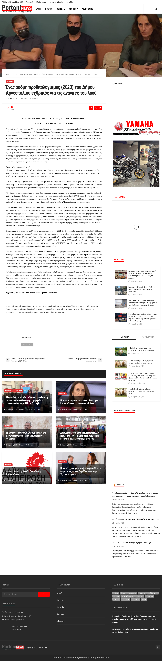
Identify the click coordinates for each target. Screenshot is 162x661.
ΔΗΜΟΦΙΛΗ (124, 337)
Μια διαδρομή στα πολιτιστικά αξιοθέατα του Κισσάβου (135, 519)
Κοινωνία (61, 9)
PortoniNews (10, 98)
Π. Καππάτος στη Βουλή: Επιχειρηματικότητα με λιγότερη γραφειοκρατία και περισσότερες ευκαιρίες (26, 435)
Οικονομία (73, 9)
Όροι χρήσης (32, 647)
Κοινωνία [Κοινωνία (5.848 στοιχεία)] (116, 596)
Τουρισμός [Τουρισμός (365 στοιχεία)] (135, 599)
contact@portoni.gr (17, 620)
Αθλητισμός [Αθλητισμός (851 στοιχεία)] (132, 593)
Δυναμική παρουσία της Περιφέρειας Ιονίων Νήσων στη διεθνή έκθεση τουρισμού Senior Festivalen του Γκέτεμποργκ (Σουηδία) (79, 435)
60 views (30, 480)
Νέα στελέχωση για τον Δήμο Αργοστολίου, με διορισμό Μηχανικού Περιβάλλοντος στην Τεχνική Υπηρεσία (80, 471)
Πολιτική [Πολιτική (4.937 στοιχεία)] (116, 599)
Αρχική (39, 9)
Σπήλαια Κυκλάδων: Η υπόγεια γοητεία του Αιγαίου (133, 543)
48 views (84, 480)
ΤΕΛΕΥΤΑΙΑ (148, 337)
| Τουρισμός (29, 2)
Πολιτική (49, 9)
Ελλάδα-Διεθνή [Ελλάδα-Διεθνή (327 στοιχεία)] (152, 593)
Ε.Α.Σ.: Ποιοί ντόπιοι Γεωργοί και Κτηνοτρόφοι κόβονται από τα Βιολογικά (141, 349)
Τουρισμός (18, 390)
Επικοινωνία (44, 647)
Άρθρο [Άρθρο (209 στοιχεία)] (123, 593)
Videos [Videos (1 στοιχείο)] (116, 593)
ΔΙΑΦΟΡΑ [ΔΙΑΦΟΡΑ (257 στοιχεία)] (142, 593)
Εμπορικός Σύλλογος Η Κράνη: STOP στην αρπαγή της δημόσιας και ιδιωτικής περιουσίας (142, 289)
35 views (30, 445)
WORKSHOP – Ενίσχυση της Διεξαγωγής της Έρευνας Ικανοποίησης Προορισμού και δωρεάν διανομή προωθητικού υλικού (142, 303)
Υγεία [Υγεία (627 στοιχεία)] (144, 599)
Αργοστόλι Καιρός (119, 83)
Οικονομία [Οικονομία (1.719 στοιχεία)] (140, 596)
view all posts (27, 344)
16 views (38, 409)
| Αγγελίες (70, 2)
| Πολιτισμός (41, 2)
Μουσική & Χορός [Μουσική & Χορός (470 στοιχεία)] (127, 596)
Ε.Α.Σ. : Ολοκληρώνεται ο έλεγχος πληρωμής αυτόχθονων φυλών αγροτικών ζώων (142, 391)
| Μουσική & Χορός (56, 2)
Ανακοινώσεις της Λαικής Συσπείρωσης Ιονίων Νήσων (24, 473)
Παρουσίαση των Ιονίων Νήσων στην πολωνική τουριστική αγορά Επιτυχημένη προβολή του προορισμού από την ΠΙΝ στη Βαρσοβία (27, 400)
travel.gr (120, 485)
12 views (84, 409)
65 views (92, 445)
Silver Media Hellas (102, 658)
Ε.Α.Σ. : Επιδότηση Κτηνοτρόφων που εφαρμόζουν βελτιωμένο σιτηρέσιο (141, 362)
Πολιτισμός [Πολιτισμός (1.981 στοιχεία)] (125, 599)
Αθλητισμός (87, 9)
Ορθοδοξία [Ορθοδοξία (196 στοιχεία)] (149, 596)
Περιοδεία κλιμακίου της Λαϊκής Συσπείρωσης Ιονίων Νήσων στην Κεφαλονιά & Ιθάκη (80, 402)
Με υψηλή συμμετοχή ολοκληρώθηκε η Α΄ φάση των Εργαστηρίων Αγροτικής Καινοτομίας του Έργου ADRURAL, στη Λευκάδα (142, 274)
